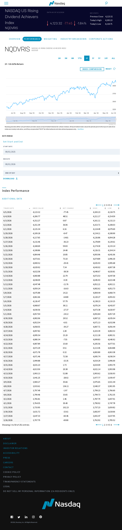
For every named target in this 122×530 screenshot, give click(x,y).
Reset (111, 68)
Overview (14, 39)
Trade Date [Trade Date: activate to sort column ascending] (8, 208)
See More (81, 129)
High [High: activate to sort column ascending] (95, 208)
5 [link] (109, 205)
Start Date (7, 146)
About (7, 438)
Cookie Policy (11, 472)
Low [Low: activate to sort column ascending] (110, 208)
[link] (98, 205)
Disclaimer (10, 443)
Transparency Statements (19, 481)
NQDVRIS (11, 28)
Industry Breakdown (73, 39)
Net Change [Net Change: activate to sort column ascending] (68, 208)
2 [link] (104, 205)
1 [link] (102, 205)
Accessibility (11, 453)
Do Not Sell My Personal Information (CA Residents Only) (39, 491)
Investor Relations (15, 448)
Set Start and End (13, 141)
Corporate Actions (101, 39)
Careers (8, 462)
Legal (6, 486)
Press (6, 457)
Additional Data (12, 198)
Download (10, 178)
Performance (32, 39)
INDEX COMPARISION (92, 69)
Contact (8, 467)
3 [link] (106, 205)
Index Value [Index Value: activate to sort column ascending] (38, 208)
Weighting (50, 39)
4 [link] (107, 205)
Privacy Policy (12, 476)
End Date (6, 159)
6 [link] (111, 205)
